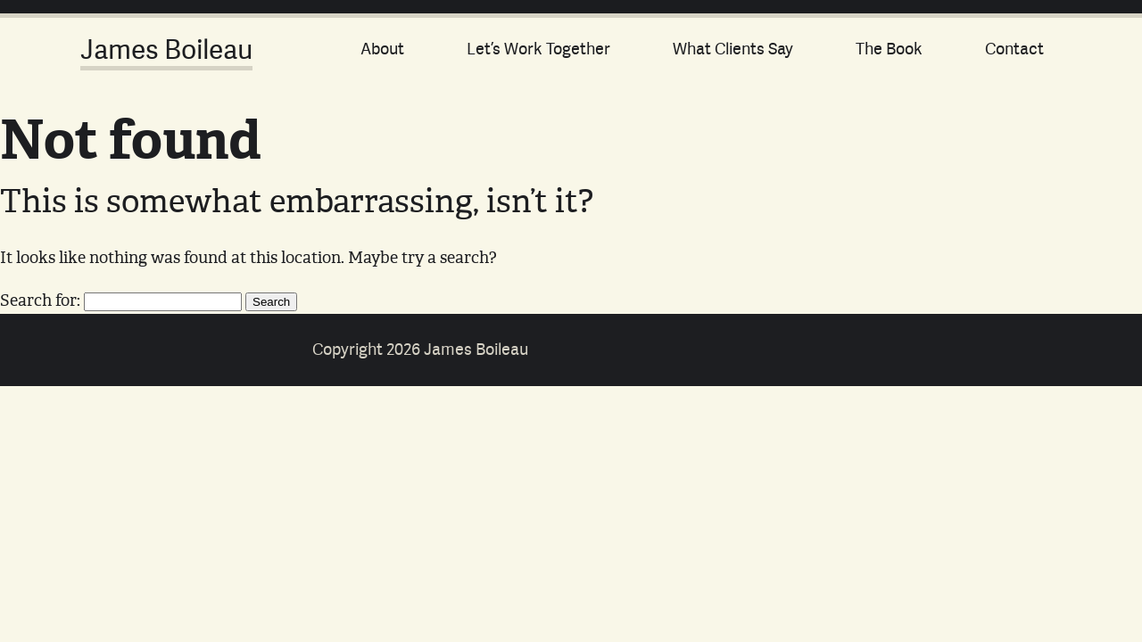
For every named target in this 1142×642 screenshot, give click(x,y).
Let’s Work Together (538, 48)
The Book (889, 48)
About (382, 48)
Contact (1014, 48)
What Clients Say (733, 48)
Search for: (40, 299)
